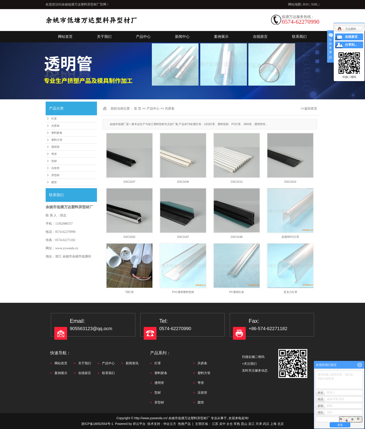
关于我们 (104, 37)
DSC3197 (183, 237)
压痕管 (55, 168)
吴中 (222, 424)
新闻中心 (182, 37)
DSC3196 (236, 237)
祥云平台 (139, 424)
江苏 (215, 424)
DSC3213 (236, 181)
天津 (259, 424)
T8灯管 (129, 292)
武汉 (266, 424)
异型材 (55, 175)
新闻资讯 (132, 363)
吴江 (251, 424)
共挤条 (55, 125)
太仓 (229, 424)
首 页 (137, 108)
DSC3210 (290, 181)
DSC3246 (183, 181)
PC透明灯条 (236, 292)
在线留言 (260, 37)
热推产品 (184, 424)
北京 (280, 424)
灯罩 (54, 118)
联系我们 (299, 37)
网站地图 (295, 4)
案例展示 (221, 37)
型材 (54, 161)
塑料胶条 (56, 132)
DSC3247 (129, 181)
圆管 (54, 182)
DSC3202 (129, 237)
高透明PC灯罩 (290, 237)
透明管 (55, 147)
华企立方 (169, 424)
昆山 (244, 424)
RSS (306, 4)
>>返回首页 (309, 108)
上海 (273, 424)
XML (314, 4)
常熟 (237, 424)
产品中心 (143, 37)
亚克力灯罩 (290, 292)
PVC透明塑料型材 (183, 292)
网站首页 (65, 37)
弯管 (54, 154)
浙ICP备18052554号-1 (97, 424)
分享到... (351, 44)
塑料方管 (56, 139)
